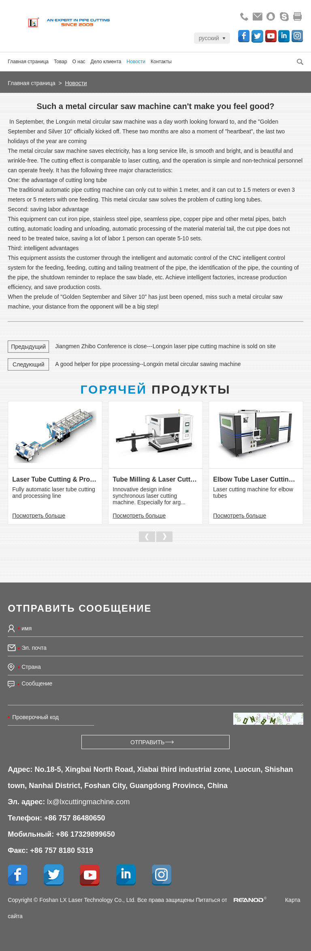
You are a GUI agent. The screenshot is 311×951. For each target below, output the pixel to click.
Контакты (161, 61)
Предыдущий (28, 346)
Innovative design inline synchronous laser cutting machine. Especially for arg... (149, 495)
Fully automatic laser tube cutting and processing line (53, 492)
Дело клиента (106, 61)
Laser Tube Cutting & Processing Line (55, 479)
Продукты (155, 389)
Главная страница (28, 61)
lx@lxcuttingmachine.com (88, 802)
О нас (78, 61)
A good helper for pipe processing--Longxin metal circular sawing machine (148, 364)
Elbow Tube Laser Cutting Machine (255, 479)
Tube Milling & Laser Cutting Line (155, 479)
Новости (136, 61)
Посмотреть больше (38, 515)
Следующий (29, 364)
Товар (60, 61)
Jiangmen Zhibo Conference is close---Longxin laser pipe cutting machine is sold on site (165, 346)
